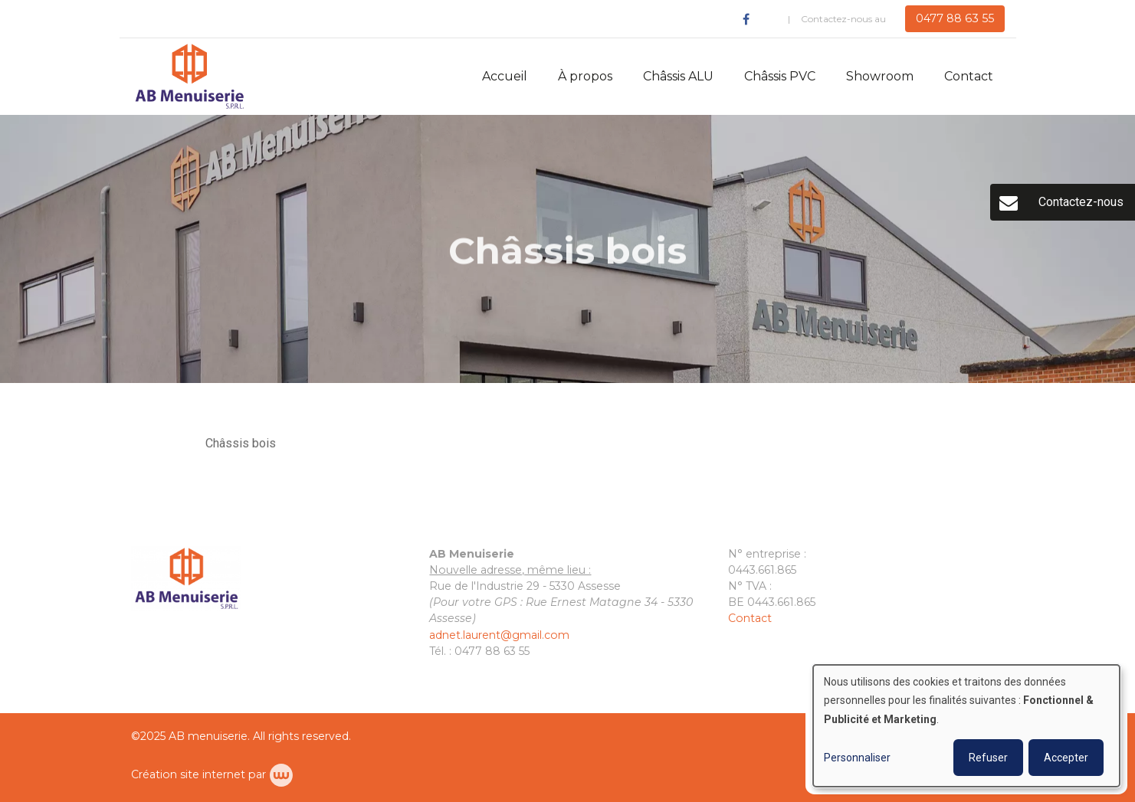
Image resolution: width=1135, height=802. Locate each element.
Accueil (504, 76)
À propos (585, 76)
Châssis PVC (779, 76)
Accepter (1066, 757)
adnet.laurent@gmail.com (499, 635)
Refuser (988, 757)
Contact (968, 76)
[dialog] (966, 726)
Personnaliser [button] (857, 757)
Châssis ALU (678, 76)
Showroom (880, 76)
